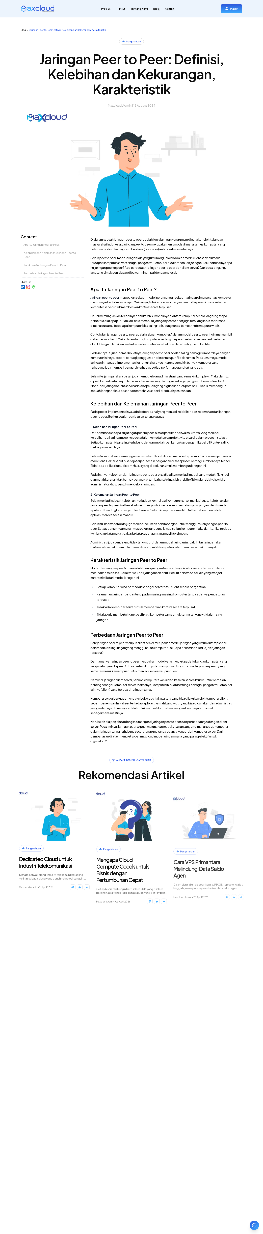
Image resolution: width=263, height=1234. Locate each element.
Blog (156, 8)
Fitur (122, 8)
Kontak (169, 8)
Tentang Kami (139, 8)
